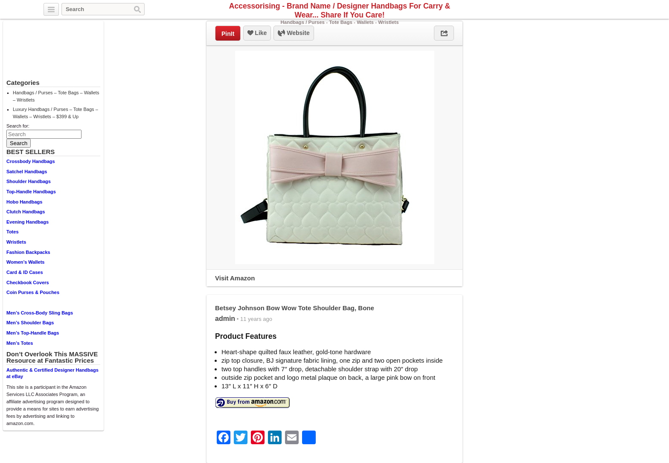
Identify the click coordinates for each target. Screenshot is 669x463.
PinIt (227, 33)
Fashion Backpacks (28, 252)
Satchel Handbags (26, 171)
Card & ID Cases (24, 272)
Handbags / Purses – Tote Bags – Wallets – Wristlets (56, 96)
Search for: (17, 125)
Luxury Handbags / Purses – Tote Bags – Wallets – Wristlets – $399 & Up (55, 113)
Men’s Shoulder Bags (30, 322)
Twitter (600, 10)
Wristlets (16, 242)
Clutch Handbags (25, 211)
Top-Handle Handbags (31, 191)
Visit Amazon (235, 278)
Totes (12, 231)
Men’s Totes (19, 343)
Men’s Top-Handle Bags (32, 332)
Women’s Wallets (25, 262)
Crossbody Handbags (30, 161)
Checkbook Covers (27, 282)
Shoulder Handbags (28, 181)
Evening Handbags (27, 221)
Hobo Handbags (24, 201)
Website (293, 33)
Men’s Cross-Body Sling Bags (39, 312)
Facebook (610, 10)
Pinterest (620, 10)
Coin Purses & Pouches (32, 292)
